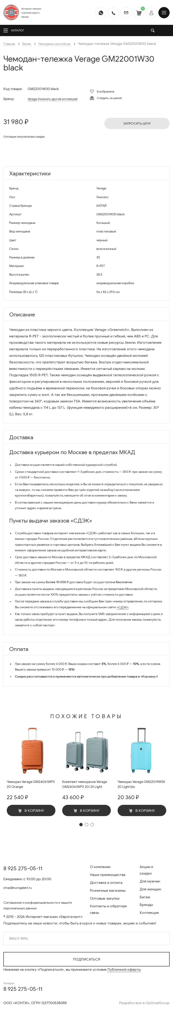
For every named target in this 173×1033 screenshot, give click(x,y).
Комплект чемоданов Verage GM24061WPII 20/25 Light (85, 787)
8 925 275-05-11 (22, 866)
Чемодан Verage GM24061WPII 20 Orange (27, 785)
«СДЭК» (123, 607)
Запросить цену (137, 123)
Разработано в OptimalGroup (144, 1003)
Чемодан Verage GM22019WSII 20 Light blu (139, 785)
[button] (81, 831)
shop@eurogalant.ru (20, 886)
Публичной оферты (124, 969)
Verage (31, 99)
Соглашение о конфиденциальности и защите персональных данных (43, 904)
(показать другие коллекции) (60, 99)
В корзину (31, 811)
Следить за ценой (106, 98)
